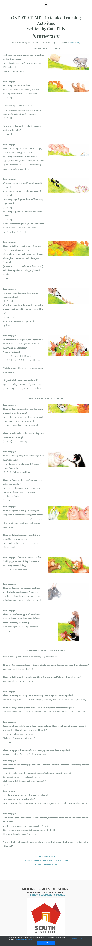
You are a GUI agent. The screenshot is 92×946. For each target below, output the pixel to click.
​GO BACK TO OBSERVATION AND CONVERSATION (46, 860)
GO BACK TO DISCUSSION (46, 856)
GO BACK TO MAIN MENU (46, 864)
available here (73, 42)
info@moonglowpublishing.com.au (46, 895)
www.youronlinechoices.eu (24, 939)
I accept (46, 942)
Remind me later (77, 938)
